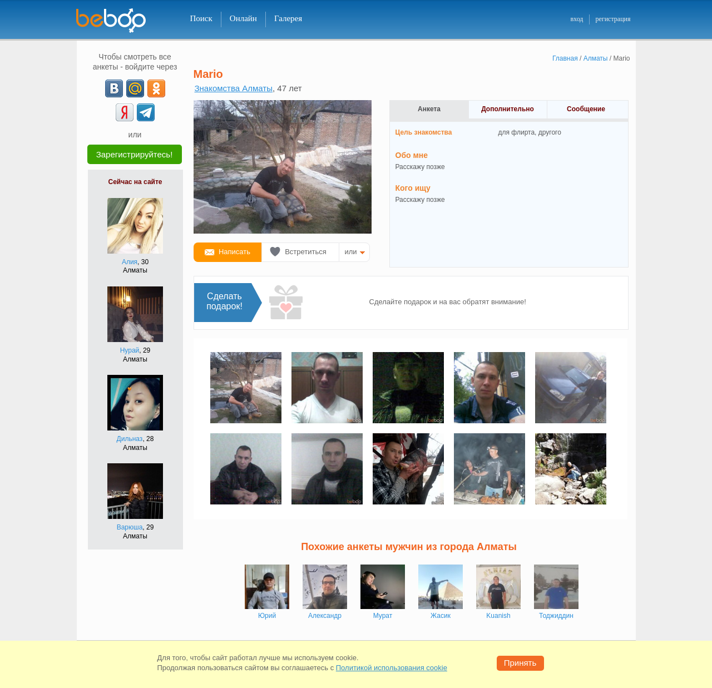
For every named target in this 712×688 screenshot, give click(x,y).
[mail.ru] (135, 88)
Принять (520, 662)
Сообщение (586, 109)
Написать (234, 252)
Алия (129, 262)
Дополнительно (507, 109)
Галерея (288, 18)
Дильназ (130, 439)
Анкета (429, 109)
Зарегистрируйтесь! (134, 154)
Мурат (383, 616)
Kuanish (498, 616)
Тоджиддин (556, 616)
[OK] (156, 88)
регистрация (612, 19)
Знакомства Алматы (234, 88)
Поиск (201, 18)
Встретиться (306, 252)
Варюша (130, 527)
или (351, 252)
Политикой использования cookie (391, 668)
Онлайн (243, 18)
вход (576, 19)
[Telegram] (146, 112)
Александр (325, 616)
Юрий (267, 616)
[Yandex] (125, 112)
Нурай (130, 350)
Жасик (441, 616)
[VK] (114, 88)
